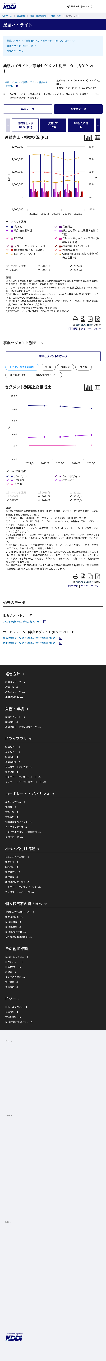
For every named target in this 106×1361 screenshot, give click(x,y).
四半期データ (78, 109)
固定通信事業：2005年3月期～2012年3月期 (32, 623)
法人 (89, 6)
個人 (84, 6)
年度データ (27, 109)
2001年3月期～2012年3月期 (24, 601)
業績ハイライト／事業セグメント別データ (26, 84)
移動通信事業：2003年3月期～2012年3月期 (32, 618)
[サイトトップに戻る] (9, 6)
